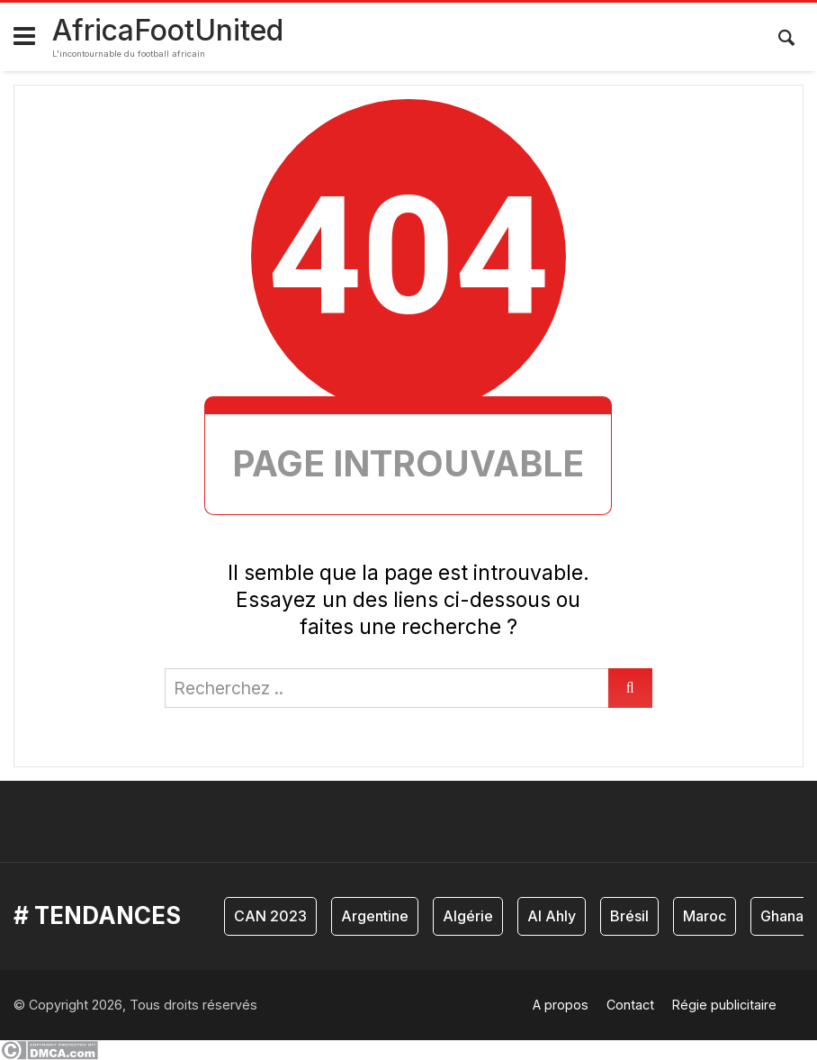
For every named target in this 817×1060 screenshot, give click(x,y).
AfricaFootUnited (167, 30)
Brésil (629, 916)
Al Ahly (551, 916)
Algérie (468, 916)
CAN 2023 (270, 916)
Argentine (374, 916)
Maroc (704, 916)
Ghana (782, 916)
